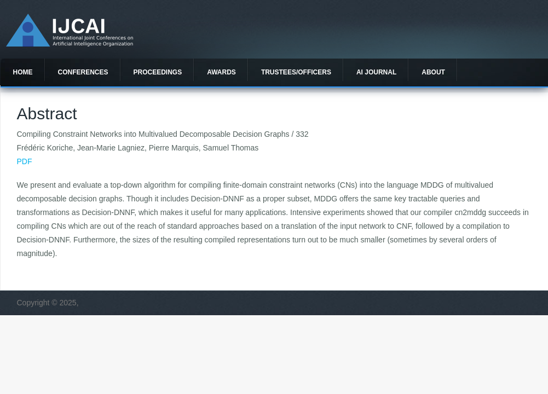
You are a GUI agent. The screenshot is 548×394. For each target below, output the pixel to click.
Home (23, 72)
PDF (24, 161)
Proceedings (158, 72)
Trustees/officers (296, 72)
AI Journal (376, 72)
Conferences (83, 72)
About (433, 72)
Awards (221, 72)
